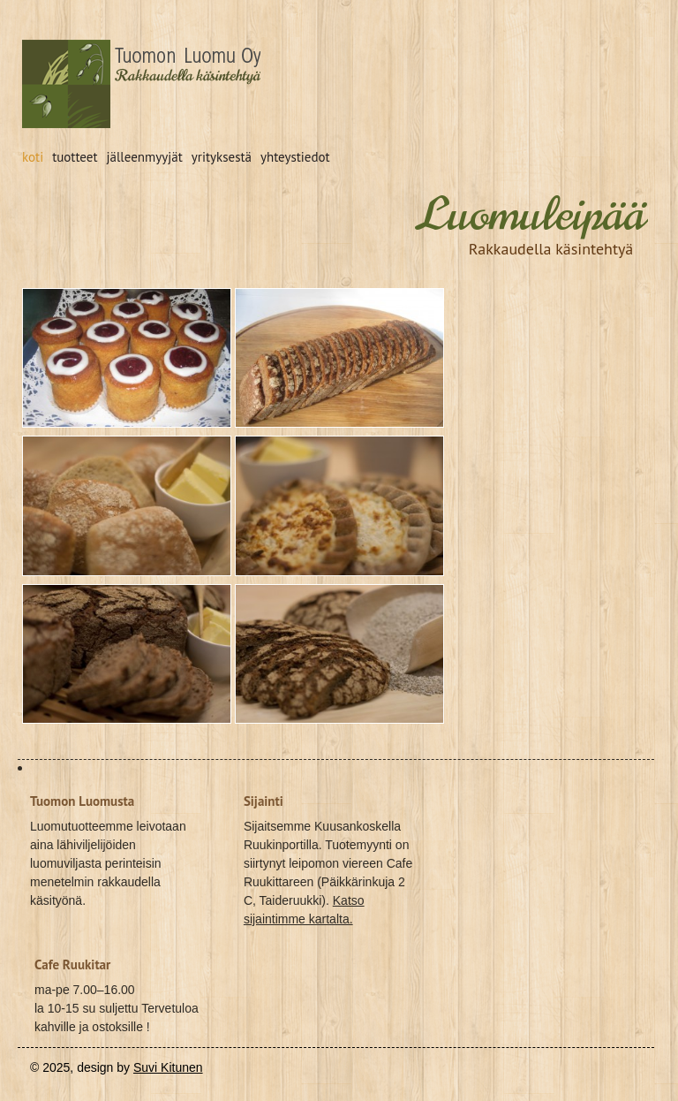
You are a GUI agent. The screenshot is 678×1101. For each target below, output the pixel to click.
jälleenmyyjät (145, 156)
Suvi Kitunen (168, 1067)
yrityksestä (222, 156)
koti (32, 156)
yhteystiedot (295, 156)
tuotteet (74, 156)
